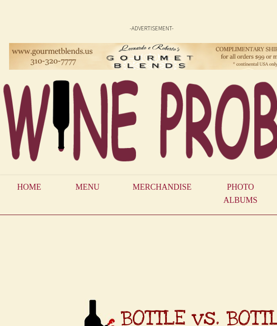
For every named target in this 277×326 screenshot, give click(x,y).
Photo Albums (241, 193)
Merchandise (161, 187)
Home (29, 187)
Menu (88, 187)
